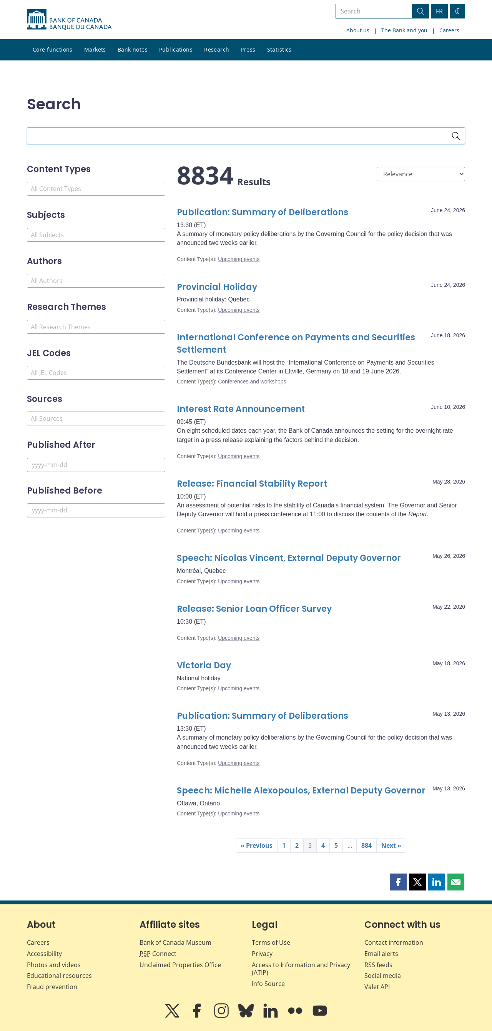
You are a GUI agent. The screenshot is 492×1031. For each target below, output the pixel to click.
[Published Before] (96, 510)
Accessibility (44, 953)
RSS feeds (378, 965)
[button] (398, 882)
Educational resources (59, 975)
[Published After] (96, 465)
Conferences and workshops (252, 381)
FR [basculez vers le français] (439, 11)
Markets (95, 49)
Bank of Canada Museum (175, 942)
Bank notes (133, 49)
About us (357, 30)
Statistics (279, 49)
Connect (158, 953)
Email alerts (381, 953)
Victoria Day (204, 665)
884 (366, 845)
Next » (391, 845)
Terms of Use (271, 942)
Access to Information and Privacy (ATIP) (301, 969)
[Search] (456, 135)
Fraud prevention (52, 986)
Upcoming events (238, 259)
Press (248, 49)
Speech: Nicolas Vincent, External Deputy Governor (291, 558)
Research (216, 49)
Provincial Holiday (217, 287)
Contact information (393, 942)
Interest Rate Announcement (241, 409)
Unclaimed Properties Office (180, 965)
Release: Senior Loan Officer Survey (255, 609)
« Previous (257, 845)
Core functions (53, 49)
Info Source (268, 983)
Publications (176, 49)
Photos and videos (54, 965)
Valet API (377, 986)
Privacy (262, 953)
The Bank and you (404, 30)
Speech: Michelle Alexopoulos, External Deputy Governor (301, 791)
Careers (449, 30)
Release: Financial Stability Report (252, 484)
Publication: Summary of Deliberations (262, 212)
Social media (382, 975)
